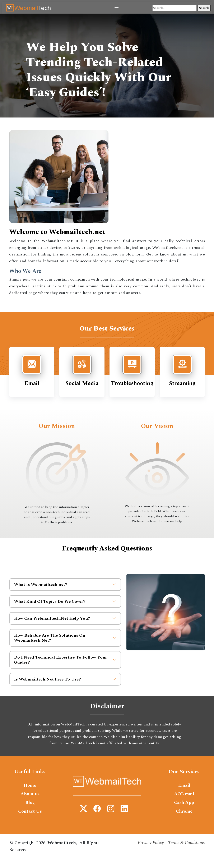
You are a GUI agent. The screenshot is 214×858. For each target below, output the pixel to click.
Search (204, 7)
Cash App (184, 803)
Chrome (184, 811)
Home (29, 785)
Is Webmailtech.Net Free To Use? (65, 679)
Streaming (182, 383)
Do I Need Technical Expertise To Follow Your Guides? (65, 659)
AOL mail (184, 794)
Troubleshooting (132, 383)
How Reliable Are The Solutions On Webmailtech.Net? (65, 638)
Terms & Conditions (186, 843)
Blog (30, 803)
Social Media (82, 383)
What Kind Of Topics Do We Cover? (65, 601)
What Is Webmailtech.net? (65, 584)
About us (29, 794)
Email (31, 383)
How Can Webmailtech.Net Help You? (65, 618)
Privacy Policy (149, 843)
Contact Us (30, 811)
